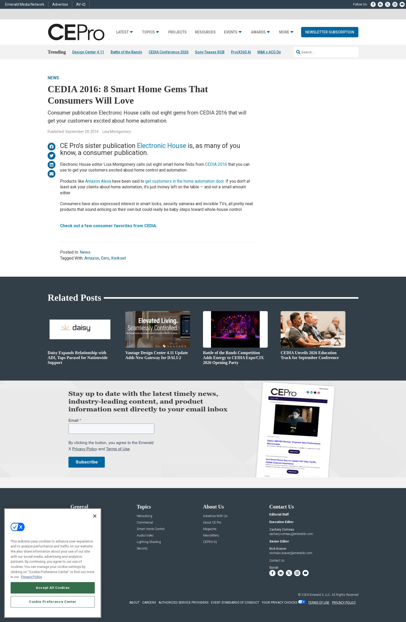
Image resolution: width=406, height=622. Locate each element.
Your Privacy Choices (279, 602)
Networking (144, 516)
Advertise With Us (215, 516)
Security (142, 548)
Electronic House (161, 145)
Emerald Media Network (24, 4)
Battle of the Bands (126, 52)
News (53, 77)
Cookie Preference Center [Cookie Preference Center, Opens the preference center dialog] (52, 602)
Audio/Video (145, 535)
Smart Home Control (150, 529)
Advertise (60, 4)
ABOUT (134, 602)
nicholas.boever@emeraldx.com (290, 553)
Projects (177, 32)
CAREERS (149, 602)
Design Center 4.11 (88, 52)
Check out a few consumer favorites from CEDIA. (108, 225)
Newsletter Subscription (329, 32)
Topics (148, 32)
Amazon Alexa (98, 181)
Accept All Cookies (53, 588)
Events (230, 32)
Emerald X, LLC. (320, 595)
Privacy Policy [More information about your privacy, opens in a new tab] (31, 577)
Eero (105, 258)
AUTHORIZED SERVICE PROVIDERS (183, 602)
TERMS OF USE (318, 602)
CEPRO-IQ (210, 542)
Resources (205, 32)
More (284, 32)
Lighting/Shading (149, 542)
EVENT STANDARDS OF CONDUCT (235, 602)
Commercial (145, 522)
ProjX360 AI (241, 52)
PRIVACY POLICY (344, 602)
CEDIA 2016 (216, 164)
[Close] (94, 516)
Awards (258, 32)
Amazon (91, 258)
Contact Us (277, 560)
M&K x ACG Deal (270, 52)
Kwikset (118, 258)
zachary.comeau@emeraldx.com (291, 534)
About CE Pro (212, 522)
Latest (122, 32)
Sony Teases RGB (209, 52)
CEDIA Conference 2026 (169, 52)
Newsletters (211, 535)
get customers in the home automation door (184, 181)
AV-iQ (80, 4)
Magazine (209, 529)
